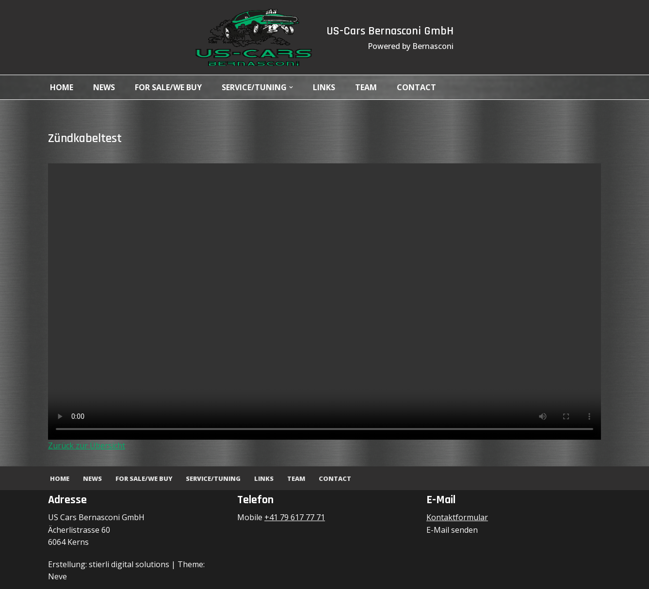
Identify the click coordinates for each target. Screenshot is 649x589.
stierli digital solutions (129, 564)
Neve (57, 576)
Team (366, 87)
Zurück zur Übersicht (86, 445)
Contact (416, 87)
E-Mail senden (452, 530)
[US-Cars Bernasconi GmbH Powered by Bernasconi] (253, 37)
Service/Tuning (213, 478)
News (104, 87)
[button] (291, 87)
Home (61, 87)
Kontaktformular (457, 517)
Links (324, 87)
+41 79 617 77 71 (294, 517)
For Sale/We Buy (168, 87)
